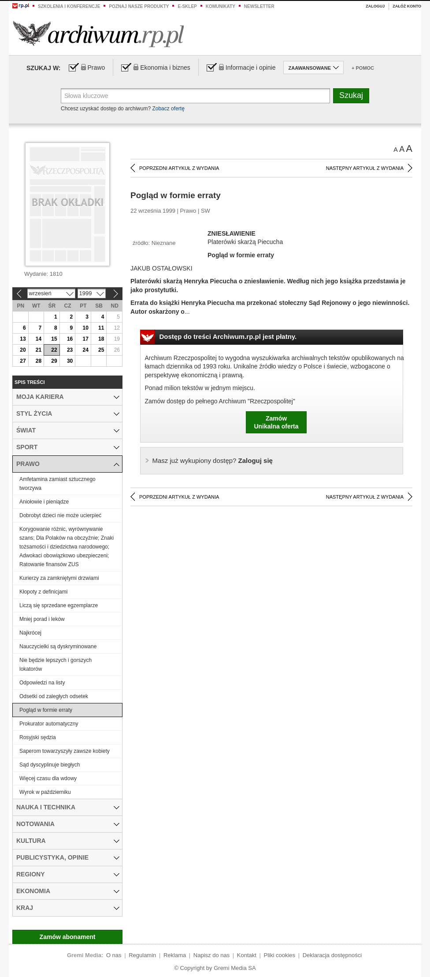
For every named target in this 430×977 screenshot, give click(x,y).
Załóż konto (407, 6)
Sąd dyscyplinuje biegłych (49, 765)
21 (38, 350)
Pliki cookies (280, 955)
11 (101, 328)
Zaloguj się (212, 460)
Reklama (174, 955)
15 (54, 339)
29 (54, 361)
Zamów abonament (68, 936)
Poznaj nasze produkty (139, 6)
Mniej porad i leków (42, 619)
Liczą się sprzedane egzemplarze (58, 605)
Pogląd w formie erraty (45, 710)
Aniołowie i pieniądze (44, 502)
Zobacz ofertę (168, 108)
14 (38, 339)
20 (23, 350)
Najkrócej (30, 633)
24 (85, 350)
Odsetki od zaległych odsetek (53, 696)
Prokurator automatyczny (48, 724)
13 (23, 339)
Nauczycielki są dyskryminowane (57, 646)
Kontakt (246, 955)
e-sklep (187, 6)
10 (85, 328)
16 (70, 339)
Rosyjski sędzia (37, 737)
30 (70, 361)
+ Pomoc (363, 68)
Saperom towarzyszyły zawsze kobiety (64, 751)
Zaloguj (375, 6)
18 (101, 339)
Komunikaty (220, 6)
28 (38, 361)
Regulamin (142, 955)
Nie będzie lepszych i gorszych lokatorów (55, 664)
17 (85, 339)
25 (101, 350)
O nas (114, 955)
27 (23, 361)
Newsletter (259, 6)
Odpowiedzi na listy (42, 683)
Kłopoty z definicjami (43, 592)
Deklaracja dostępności (332, 955)
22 (54, 350)
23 (70, 350)
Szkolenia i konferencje (69, 6)
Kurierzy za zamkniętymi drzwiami (59, 578)
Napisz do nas (211, 955)
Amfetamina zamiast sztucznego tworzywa (57, 483)
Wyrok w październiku (45, 792)
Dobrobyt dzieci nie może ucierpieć (60, 515)
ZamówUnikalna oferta (276, 422)
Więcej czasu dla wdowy (48, 778)
